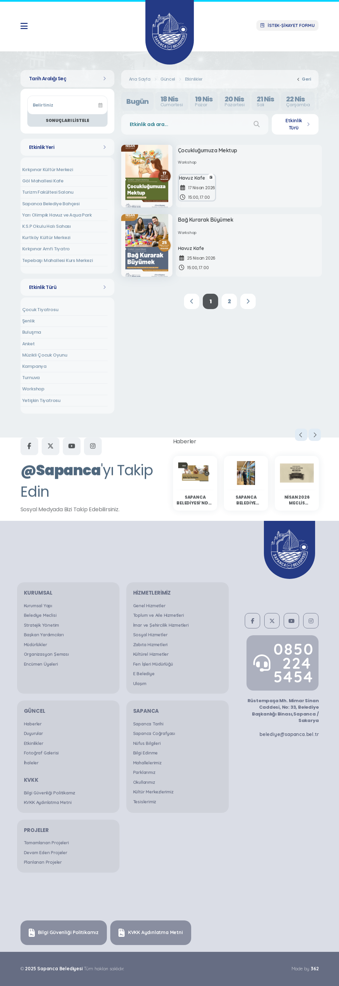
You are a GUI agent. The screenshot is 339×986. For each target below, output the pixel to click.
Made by (305, 969)
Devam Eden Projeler (45, 852)
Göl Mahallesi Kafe (42, 181)
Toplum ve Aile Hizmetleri (158, 615)
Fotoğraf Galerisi (41, 752)
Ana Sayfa (140, 79)
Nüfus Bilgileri (147, 743)
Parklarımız (144, 772)
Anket (28, 344)
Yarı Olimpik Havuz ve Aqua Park (57, 215)
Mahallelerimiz (147, 762)
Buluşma (31, 332)
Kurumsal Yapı (38, 605)
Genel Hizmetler (149, 605)
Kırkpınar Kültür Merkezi (47, 169)
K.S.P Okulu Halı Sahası (46, 226)
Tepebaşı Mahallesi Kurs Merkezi (57, 260)
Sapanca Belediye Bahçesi (51, 203)
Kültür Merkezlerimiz (153, 791)
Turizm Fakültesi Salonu (47, 192)
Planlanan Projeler (43, 862)
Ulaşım (139, 683)
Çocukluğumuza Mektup (209, 151)
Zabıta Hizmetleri (150, 644)
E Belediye (144, 673)
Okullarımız (144, 782)
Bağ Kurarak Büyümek (207, 221)
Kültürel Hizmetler (151, 654)
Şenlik (28, 321)
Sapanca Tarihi (148, 723)
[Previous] (191, 301)
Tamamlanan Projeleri (46, 842)
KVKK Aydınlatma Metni (48, 802)
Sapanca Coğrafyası (154, 733)
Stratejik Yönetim (41, 625)
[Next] (248, 301)
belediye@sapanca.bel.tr (289, 734)
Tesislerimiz (144, 801)
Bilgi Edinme (145, 752)
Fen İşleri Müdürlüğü (153, 664)
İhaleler (31, 762)
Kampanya (34, 366)
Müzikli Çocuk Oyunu (44, 355)
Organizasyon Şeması (46, 654)
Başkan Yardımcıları (44, 634)
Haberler (33, 723)
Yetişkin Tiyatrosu (41, 400)
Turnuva (31, 377)
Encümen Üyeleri (41, 664)
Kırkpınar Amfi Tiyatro (46, 249)
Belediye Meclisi (40, 615)
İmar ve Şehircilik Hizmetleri (161, 625)
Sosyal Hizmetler (150, 634)
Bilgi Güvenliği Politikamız (49, 792)
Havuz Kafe (193, 181)
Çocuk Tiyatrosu (40, 309)
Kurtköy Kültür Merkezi (46, 237)
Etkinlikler (193, 79)
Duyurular (33, 733)
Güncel (167, 79)
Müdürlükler (35, 644)
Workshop (33, 389)
